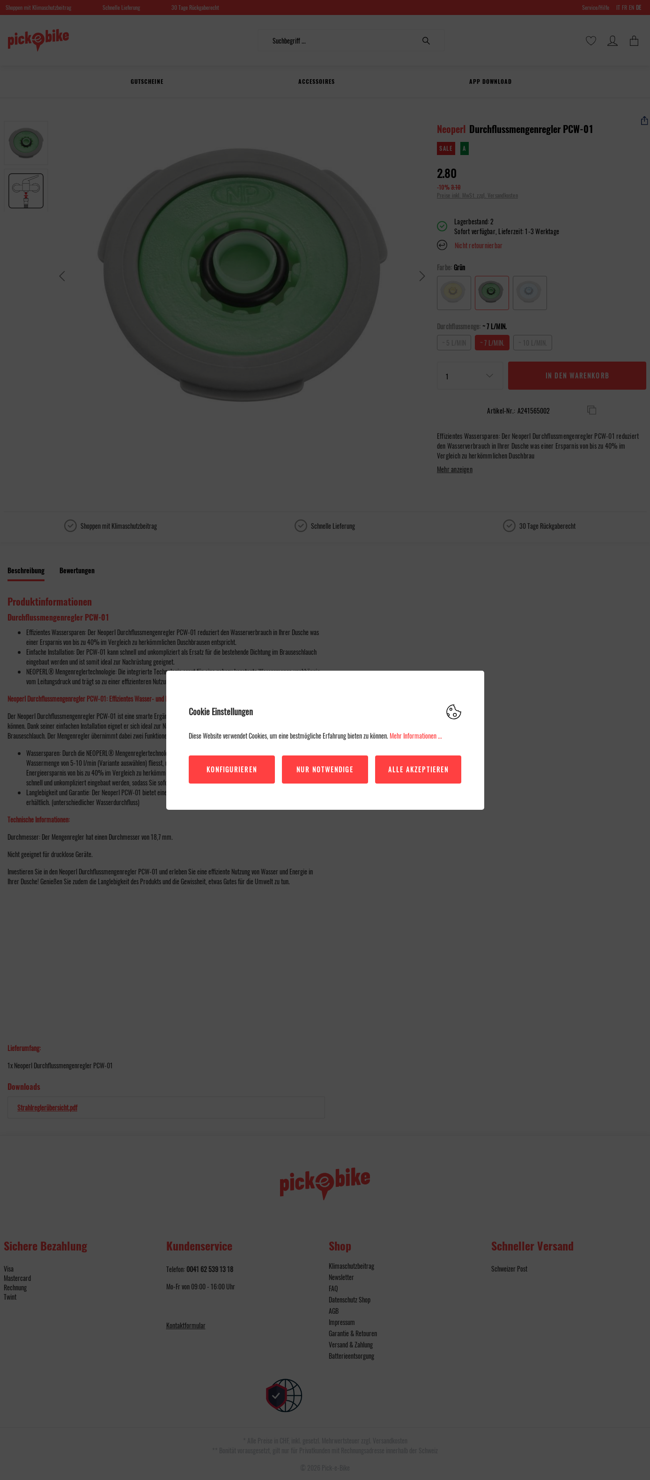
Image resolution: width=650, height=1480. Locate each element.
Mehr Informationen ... (416, 735)
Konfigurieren (232, 769)
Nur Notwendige (324, 769)
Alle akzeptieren (418, 769)
